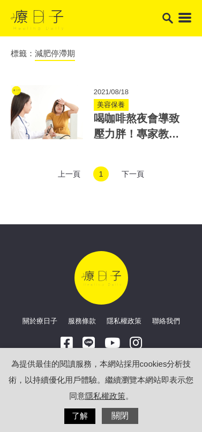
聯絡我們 (166, 321)
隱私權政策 (124, 321)
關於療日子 (40, 321)
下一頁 (133, 174)
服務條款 (82, 321)
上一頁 (69, 174)
